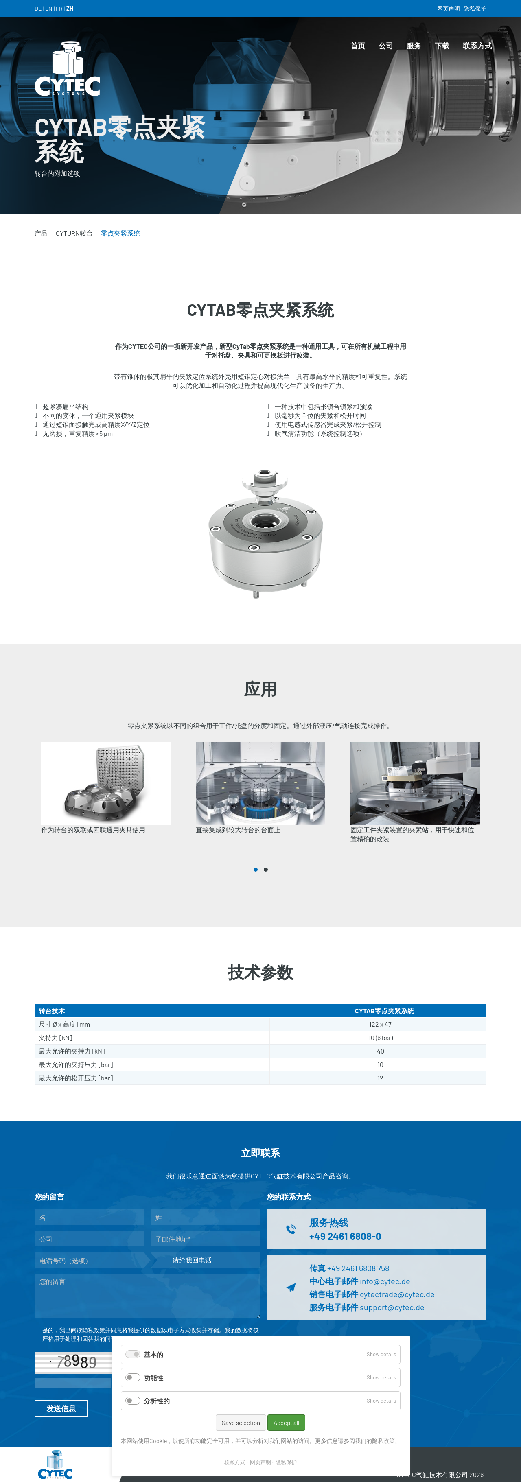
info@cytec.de (385, 1281)
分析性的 (157, 1401)
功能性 (153, 1377)
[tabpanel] (105, 798)
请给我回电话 (187, 1260)
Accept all (286, 1422)
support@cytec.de (392, 1307)
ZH (69, 8)
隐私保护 (286, 1462)
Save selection (241, 1422)
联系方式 (234, 1462)
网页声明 (260, 1462)
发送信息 (61, 1408)
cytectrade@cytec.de (397, 1294)
